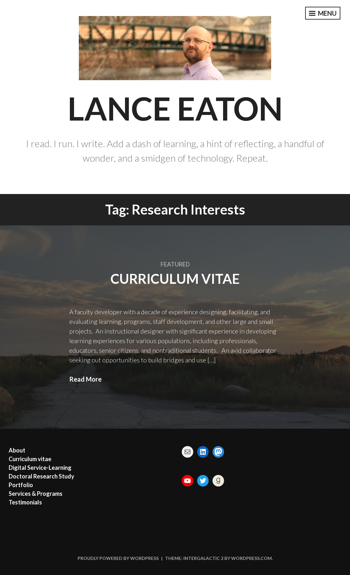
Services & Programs (36, 493)
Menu (323, 13)
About (17, 450)
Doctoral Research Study (41, 476)
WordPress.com (251, 558)
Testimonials (25, 502)
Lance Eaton (175, 108)
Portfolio (21, 484)
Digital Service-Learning (40, 467)
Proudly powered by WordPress (118, 558)
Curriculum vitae (175, 279)
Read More (85, 379)
